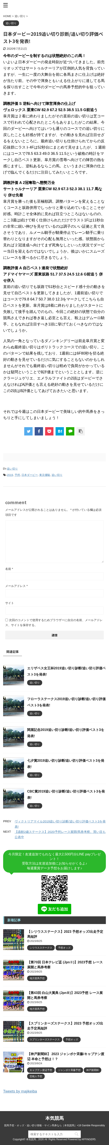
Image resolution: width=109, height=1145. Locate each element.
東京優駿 (44, 474)
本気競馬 (54, 1118)
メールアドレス (16, 586)
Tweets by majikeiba (20, 1091)
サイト (9, 603)
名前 (9, 569)
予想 (17, 474)
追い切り (12, 468)
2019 (10, 474)
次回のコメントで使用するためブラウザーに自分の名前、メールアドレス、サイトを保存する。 (54, 622)
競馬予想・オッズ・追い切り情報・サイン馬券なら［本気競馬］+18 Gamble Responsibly (54, 1125)
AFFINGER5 (88, 1139)
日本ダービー (30, 474)
